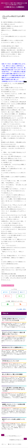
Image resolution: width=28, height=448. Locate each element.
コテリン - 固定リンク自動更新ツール (25, 81)
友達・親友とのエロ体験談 (8, 285)
